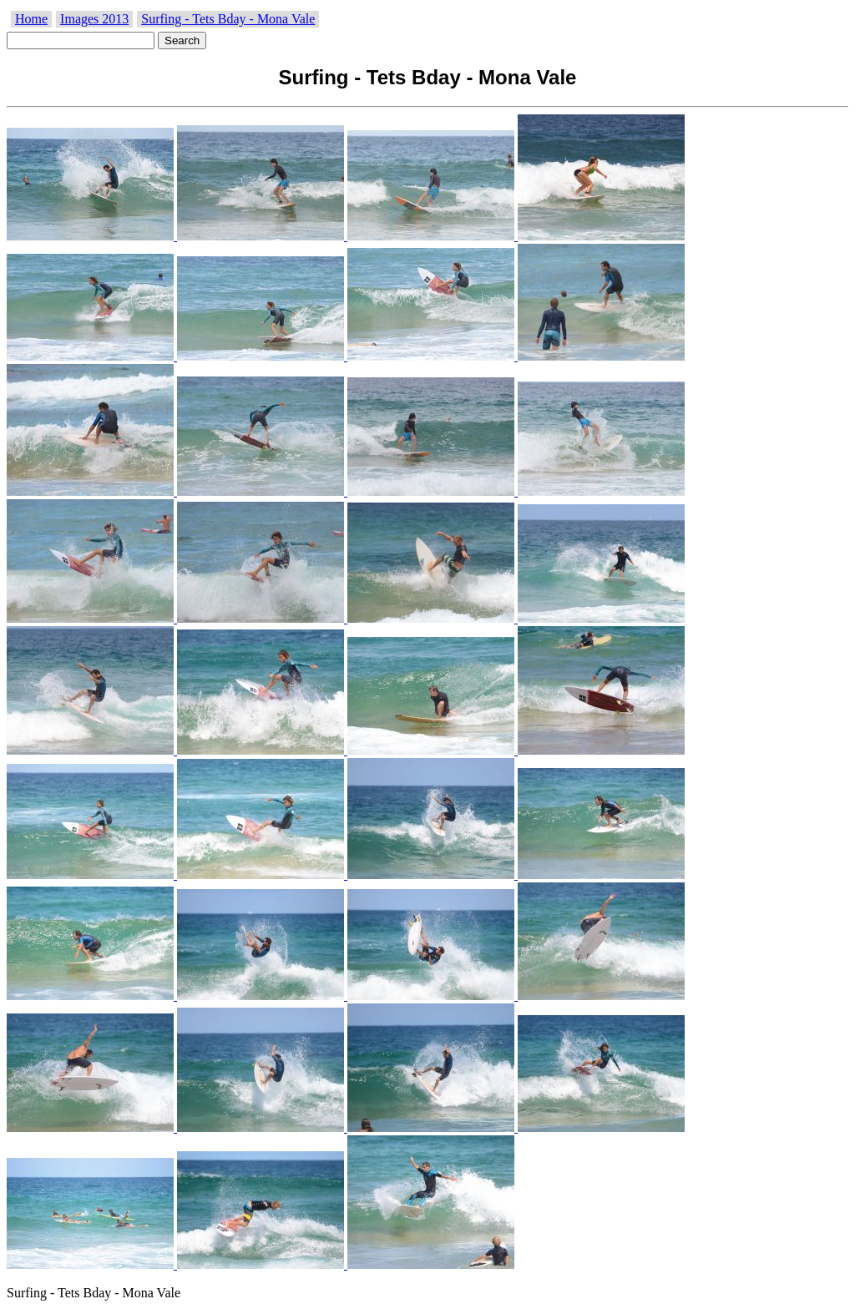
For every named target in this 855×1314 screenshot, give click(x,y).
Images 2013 (94, 19)
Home (31, 19)
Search (182, 40)
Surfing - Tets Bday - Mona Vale (228, 19)
